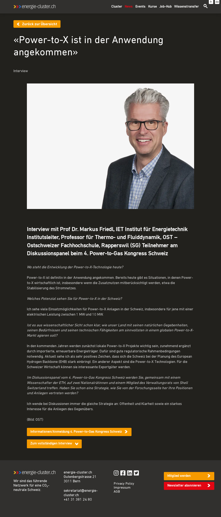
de (217, 2)
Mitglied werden (179, 476)
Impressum (122, 487)
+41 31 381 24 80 (78, 499)
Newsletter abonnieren (184, 485)
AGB (117, 491)
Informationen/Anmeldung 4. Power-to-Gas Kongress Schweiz (76, 432)
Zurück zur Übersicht (39, 24)
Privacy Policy (124, 483)
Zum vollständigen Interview (51, 443)
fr (211, 2)
